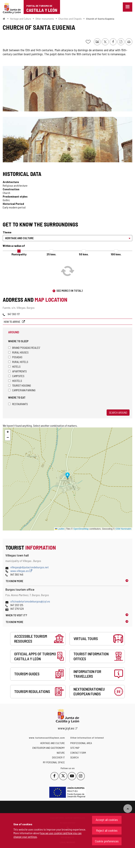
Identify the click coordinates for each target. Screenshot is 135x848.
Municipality (18, 254)
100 (116, 254)
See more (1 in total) (69, 290)
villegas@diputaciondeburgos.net (29, 567)
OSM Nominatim (123, 529)
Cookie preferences (107, 841)
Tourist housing (19, 385)
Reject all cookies (107, 830)
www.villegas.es (21, 570)
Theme (7, 232)
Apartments (17, 371)
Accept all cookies (107, 820)
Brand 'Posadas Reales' (24, 347)
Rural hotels (18, 361)
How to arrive (12, 321)
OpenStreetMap (81, 529)
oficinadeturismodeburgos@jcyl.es (30, 601)
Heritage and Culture (20, 18)
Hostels (15, 380)
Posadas (15, 357)
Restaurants (18, 404)
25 (51, 254)
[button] (7, 432)
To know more (14, 581)
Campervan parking (21, 390)
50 (84, 254)
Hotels (14, 366)
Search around (118, 412)
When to (16, 615)
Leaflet (59, 529)
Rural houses (18, 352)
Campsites (16, 376)
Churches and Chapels (70, 18)
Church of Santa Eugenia (100, 18)
